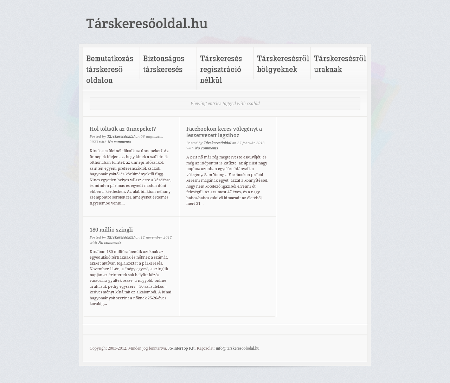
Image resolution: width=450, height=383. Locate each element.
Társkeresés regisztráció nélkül (221, 69)
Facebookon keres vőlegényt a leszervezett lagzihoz (224, 132)
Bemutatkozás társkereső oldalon (109, 69)
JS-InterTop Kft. (181, 348)
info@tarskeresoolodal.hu (237, 348)
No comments (119, 142)
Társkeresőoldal (120, 136)
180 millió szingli (111, 230)
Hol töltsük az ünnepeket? (123, 129)
